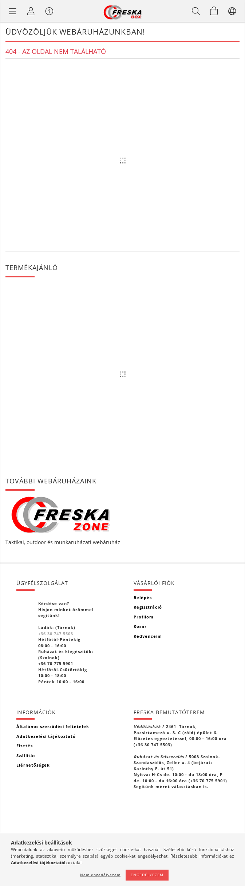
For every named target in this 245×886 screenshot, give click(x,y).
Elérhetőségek (33, 765)
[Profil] (31, 11)
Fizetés (24, 745)
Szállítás (26, 755)
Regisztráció (148, 607)
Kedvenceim (148, 636)
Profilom (144, 617)
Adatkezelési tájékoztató (46, 736)
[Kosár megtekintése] (214, 11)
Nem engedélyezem (100, 874)
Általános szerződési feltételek (52, 726)
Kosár (140, 626)
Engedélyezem (147, 874)
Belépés (143, 597)
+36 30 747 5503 (55, 633)
